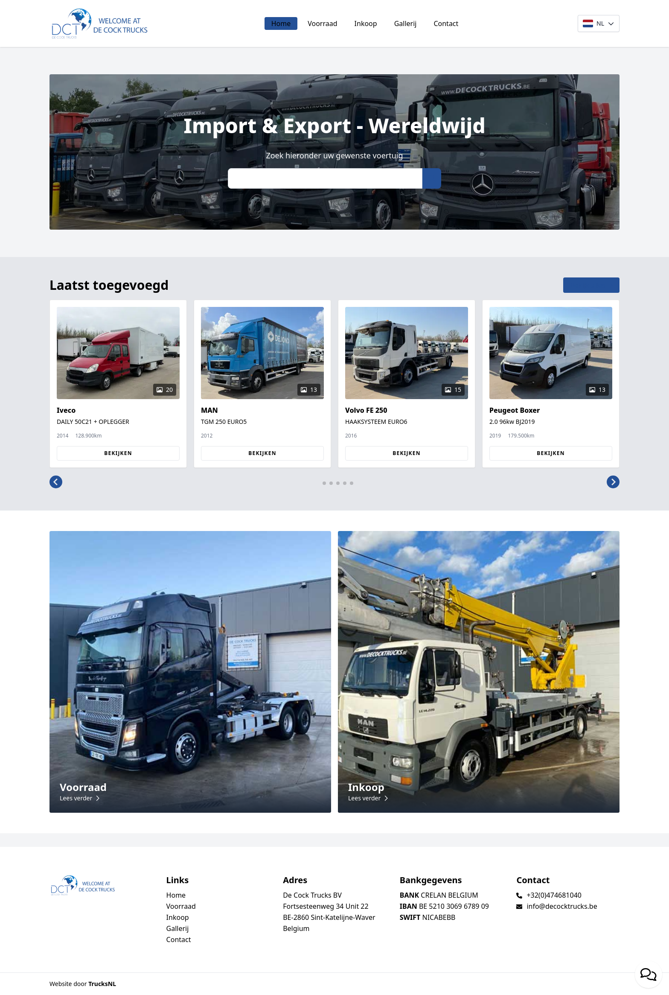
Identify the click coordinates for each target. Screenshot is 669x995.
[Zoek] (325, 178)
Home (281, 23)
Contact (445, 23)
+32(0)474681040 (554, 895)
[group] (118, 384)
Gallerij (405, 23)
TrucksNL (102, 984)
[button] (55, 482)
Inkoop (366, 23)
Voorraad (322, 23)
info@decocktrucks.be (561, 906)
